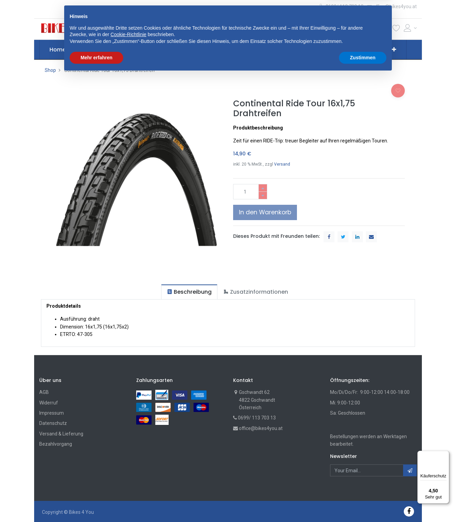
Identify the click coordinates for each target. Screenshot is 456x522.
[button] (148, 28)
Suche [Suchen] (304, 29)
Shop (50, 70)
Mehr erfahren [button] (96, 503)
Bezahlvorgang (55, 444)
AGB (44, 392)
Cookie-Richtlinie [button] (128, 480)
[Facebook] (409, 511)
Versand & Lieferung (61, 433)
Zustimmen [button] (362, 503)
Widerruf (48, 402)
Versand (282, 164)
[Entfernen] (263, 195)
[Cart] (385, 29)
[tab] (189, 292)
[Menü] (445, 455)
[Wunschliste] (396, 29)
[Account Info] (410, 28)
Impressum (51, 413)
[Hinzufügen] (263, 187)
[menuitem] (58, 50)
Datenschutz (53, 423)
